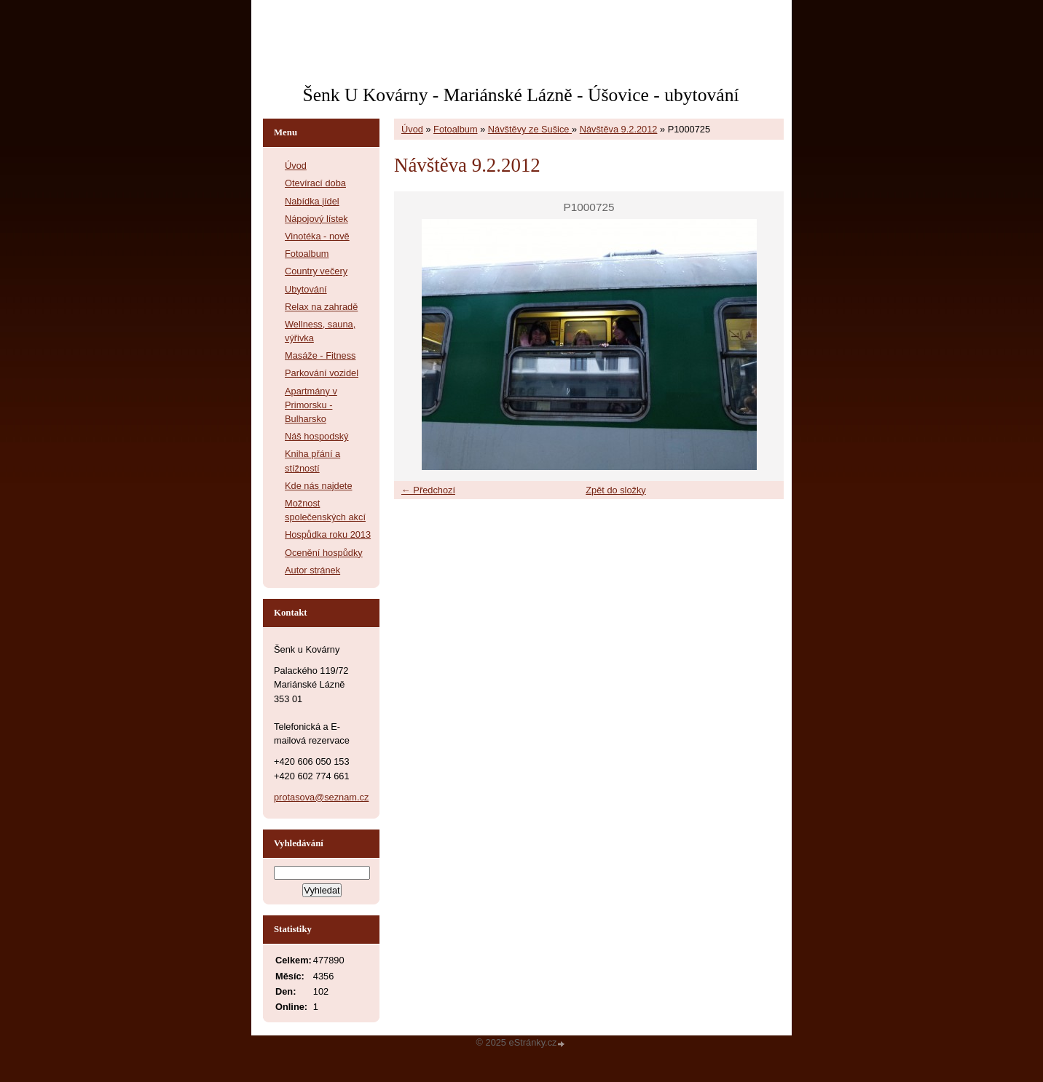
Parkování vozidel (321, 372)
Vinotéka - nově (317, 236)
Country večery (316, 271)
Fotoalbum (455, 129)
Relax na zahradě (321, 306)
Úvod (412, 129)
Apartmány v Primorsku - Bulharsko (311, 405)
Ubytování (306, 289)
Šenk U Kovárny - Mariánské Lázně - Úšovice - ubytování (520, 95)
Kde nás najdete (319, 485)
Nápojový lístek (316, 218)
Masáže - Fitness (320, 355)
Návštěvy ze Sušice (530, 129)
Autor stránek (312, 570)
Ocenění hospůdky (324, 552)
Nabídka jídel (312, 201)
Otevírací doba (315, 183)
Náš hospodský (317, 436)
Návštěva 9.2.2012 (619, 129)
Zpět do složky (616, 490)
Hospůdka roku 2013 (328, 534)
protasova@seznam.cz (321, 797)
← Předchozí (428, 490)
